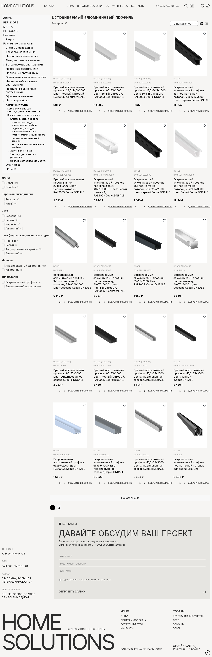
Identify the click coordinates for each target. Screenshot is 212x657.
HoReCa (11, 169)
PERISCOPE (10, 22)
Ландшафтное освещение (23, 60)
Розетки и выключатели (188, 616)
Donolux (178, 624)
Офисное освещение (19, 96)
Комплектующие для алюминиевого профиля (24, 123)
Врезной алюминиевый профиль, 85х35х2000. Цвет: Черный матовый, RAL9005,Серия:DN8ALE (109, 375)
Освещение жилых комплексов (26, 77)
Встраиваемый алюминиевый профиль (28, 145)
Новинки (9, 35)
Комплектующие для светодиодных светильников (23, 110)
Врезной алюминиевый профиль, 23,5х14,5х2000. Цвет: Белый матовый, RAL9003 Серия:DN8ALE (150, 92)
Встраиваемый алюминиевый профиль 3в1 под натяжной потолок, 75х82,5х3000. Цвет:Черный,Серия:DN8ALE (192, 94)
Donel (62, 78)
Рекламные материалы (18, 43)
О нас (70, 6)
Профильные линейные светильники (21, 90)
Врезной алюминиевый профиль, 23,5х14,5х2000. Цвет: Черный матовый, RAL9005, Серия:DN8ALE (69, 92)
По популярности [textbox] (183, 23)
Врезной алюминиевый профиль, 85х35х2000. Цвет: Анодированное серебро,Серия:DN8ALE (68, 375)
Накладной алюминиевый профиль (25, 139)
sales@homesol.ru (15, 566)
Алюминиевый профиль (24, 118)
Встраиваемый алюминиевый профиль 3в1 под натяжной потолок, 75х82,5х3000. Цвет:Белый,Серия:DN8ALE (191, 186)
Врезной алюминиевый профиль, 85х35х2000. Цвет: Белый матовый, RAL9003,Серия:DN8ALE (109, 92)
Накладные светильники (22, 56)
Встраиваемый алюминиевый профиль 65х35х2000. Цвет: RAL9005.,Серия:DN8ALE (149, 279)
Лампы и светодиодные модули (28, 160)
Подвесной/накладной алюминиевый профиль (24, 129)
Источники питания (21, 150)
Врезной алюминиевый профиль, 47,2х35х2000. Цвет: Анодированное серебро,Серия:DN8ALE (149, 375)
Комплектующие (17, 104)
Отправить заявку (72, 591)
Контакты (137, 6)
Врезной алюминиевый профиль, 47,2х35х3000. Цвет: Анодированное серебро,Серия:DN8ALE (149, 463)
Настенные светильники (22, 68)
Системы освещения (19, 47)
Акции (10, 39)
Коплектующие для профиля (23, 115)
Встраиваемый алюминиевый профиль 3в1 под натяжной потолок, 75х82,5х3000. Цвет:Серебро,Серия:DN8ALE (72, 281)
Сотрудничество (117, 6)
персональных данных (101, 580)
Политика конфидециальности (141, 649)
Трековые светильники (21, 52)
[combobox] (184, 23)
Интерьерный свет (18, 100)
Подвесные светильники (22, 73)
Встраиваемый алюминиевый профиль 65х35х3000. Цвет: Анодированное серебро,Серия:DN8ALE (108, 465)
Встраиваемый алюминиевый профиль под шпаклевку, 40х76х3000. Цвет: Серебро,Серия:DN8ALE (189, 281)
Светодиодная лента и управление (23, 155)
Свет (176, 620)
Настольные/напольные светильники (21, 83)
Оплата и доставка (90, 6)
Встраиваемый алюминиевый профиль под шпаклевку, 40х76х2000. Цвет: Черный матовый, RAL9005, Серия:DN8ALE (109, 283)
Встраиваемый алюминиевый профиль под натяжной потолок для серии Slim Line (189, 463)
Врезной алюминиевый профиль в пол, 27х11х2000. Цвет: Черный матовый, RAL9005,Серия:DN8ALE (68, 186)
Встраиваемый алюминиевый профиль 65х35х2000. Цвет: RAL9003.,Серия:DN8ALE (69, 463)
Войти (197, 5)
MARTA (8, 26)
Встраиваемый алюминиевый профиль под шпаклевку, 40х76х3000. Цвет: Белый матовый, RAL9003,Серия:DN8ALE (110, 187)
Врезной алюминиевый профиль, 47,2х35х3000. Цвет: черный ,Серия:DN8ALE (189, 375)
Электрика (13, 164)
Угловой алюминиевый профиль (28, 134)
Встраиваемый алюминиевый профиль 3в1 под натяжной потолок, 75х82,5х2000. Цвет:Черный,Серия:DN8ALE (152, 186)
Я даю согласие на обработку (85, 580)
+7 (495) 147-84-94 (167, 6)
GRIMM (8, 18)
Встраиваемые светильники (24, 64)
